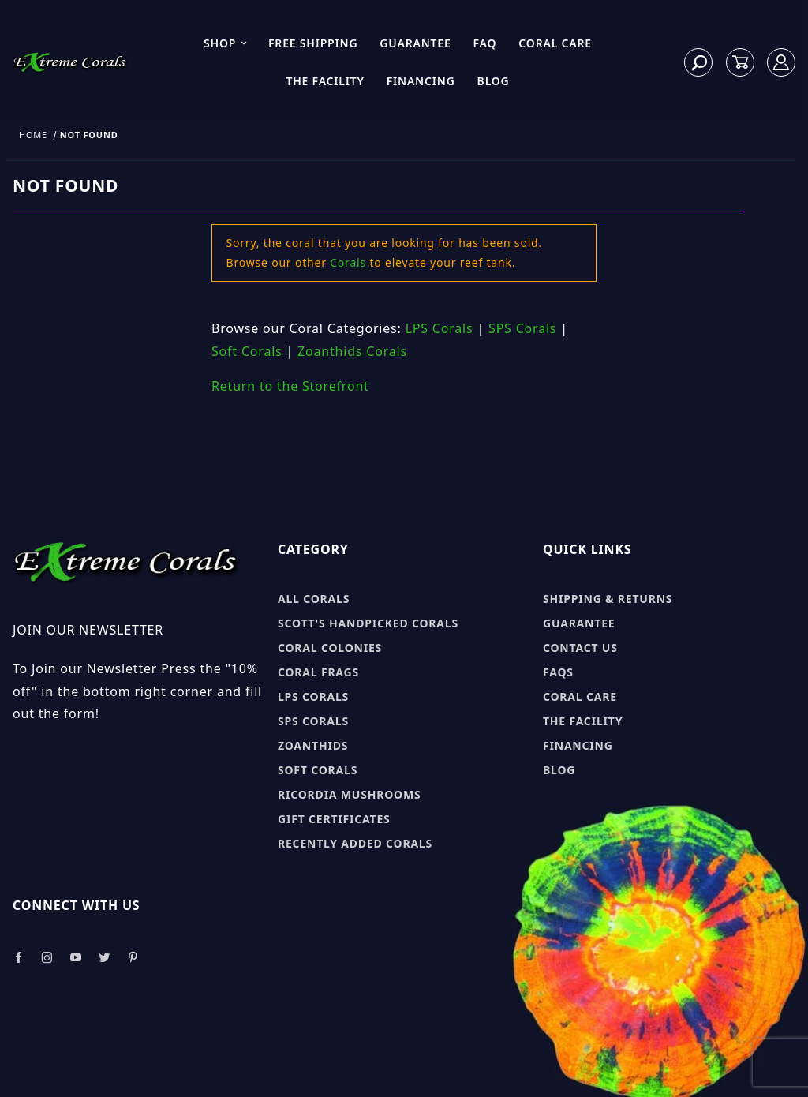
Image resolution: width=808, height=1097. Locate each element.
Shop (226, 43)
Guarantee (415, 43)
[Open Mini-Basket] (740, 62)
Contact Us (580, 647)
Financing (421, 80)
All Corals (314, 598)
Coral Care (555, 43)
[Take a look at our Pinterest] (133, 957)
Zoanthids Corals (352, 351)
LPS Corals (439, 328)
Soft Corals (246, 351)
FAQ (485, 43)
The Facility (325, 80)
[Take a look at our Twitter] (104, 957)
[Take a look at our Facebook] (18, 957)
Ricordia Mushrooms (349, 794)
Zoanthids (313, 745)
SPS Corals (522, 328)
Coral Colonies (330, 647)
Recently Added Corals (355, 843)
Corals (348, 262)
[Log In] (781, 62)
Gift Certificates (334, 818)
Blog (493, 80)
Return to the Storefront (290, 386)
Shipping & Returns (607, 598)
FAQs (558, 672)
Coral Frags (318, 672)
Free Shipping (312, 43)
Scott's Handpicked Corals (368, 623)
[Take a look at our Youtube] (76, 957)
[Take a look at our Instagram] (47, 957)
